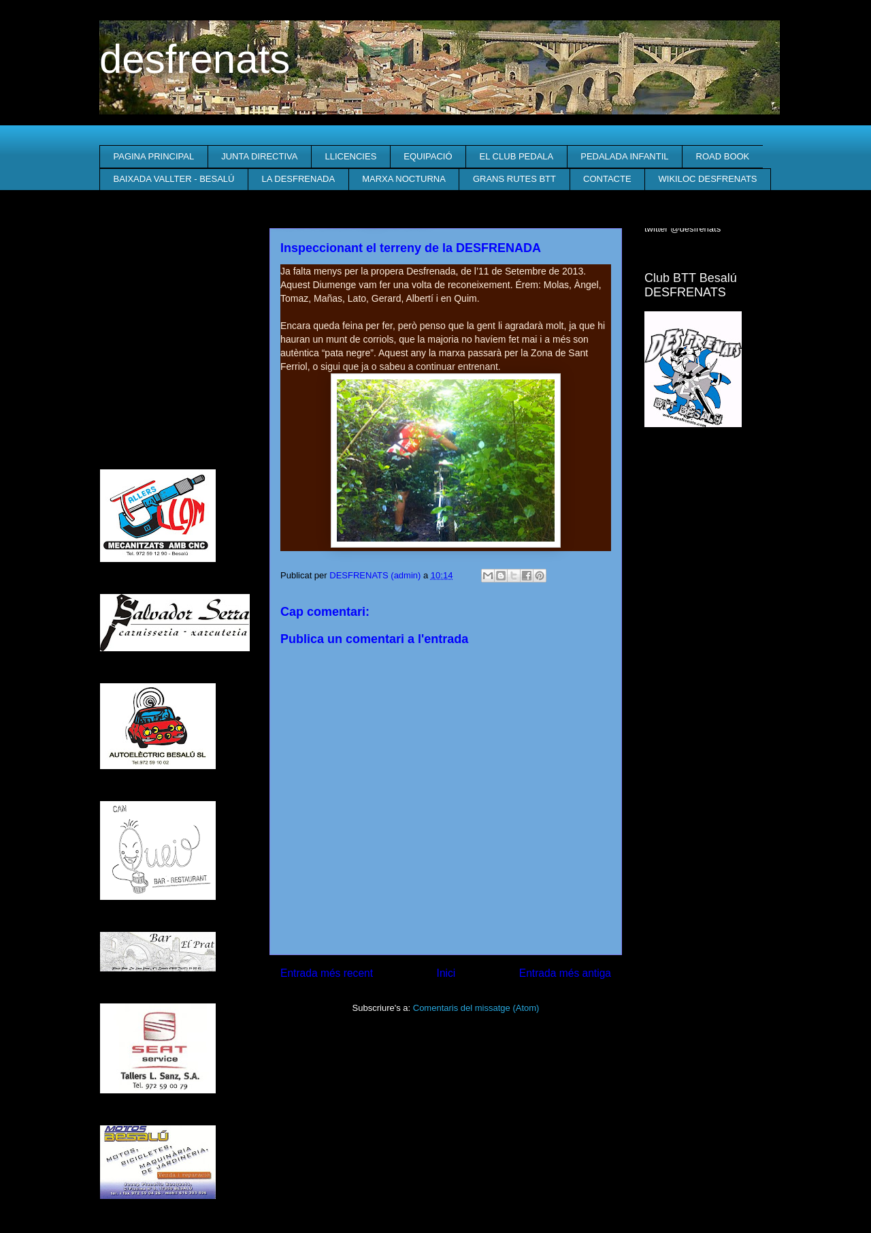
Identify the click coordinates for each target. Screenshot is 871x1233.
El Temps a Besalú (707, 466)
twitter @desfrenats (682, 228)
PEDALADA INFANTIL (624, 156)
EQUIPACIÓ (428, 156)
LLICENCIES (350, 156)
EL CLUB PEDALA (517, 156)
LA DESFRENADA (298, 179)
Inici (446, 973)
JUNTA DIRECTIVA (259, 156)
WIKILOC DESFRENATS (708, 179)
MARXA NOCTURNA (404, 179)
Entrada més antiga (565, 973)
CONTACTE (607, 179)
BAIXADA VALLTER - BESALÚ (174, 179)
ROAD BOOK (723, 156)
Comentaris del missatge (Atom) (476, 1008)
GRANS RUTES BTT (514, 179)
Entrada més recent (326, 973)
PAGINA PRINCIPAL (154, 156)
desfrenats (194, 59)
